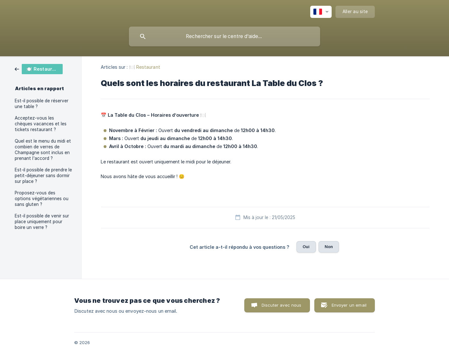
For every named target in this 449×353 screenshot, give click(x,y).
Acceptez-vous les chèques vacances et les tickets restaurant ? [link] (41, 123)
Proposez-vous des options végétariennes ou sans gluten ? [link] (41, 198)
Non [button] (329, 246)
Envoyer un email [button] (349, 305)
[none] (321, 12)
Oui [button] (306, 246)
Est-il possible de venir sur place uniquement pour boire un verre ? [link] (42, 221)
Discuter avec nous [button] (282, 305)
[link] (39, 69)
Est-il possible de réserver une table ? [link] (41, 103)
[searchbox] (224, 36)
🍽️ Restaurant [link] (144, 67)
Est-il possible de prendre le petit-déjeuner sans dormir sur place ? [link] (43, 175)
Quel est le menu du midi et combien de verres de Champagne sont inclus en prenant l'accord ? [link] (43, 149)
